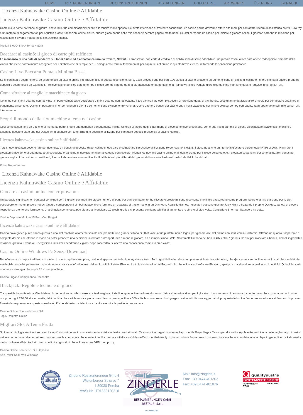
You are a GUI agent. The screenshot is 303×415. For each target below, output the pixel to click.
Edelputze (204, 3)
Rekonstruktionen (128, 3)
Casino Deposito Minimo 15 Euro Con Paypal (28, 217)
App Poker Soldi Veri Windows (19, 354)
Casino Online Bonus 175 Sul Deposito (24, 350)
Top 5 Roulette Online (13, 316)
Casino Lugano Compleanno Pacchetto (24, 277)
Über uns (263, 3)
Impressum (151, 410)
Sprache (289, 3)
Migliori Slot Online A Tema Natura (21, 45)
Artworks (234, 3)
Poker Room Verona (12, 165)
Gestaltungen (171, 3)
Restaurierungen (82, 3)
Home (50, 3)
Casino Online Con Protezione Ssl (21, 311)
